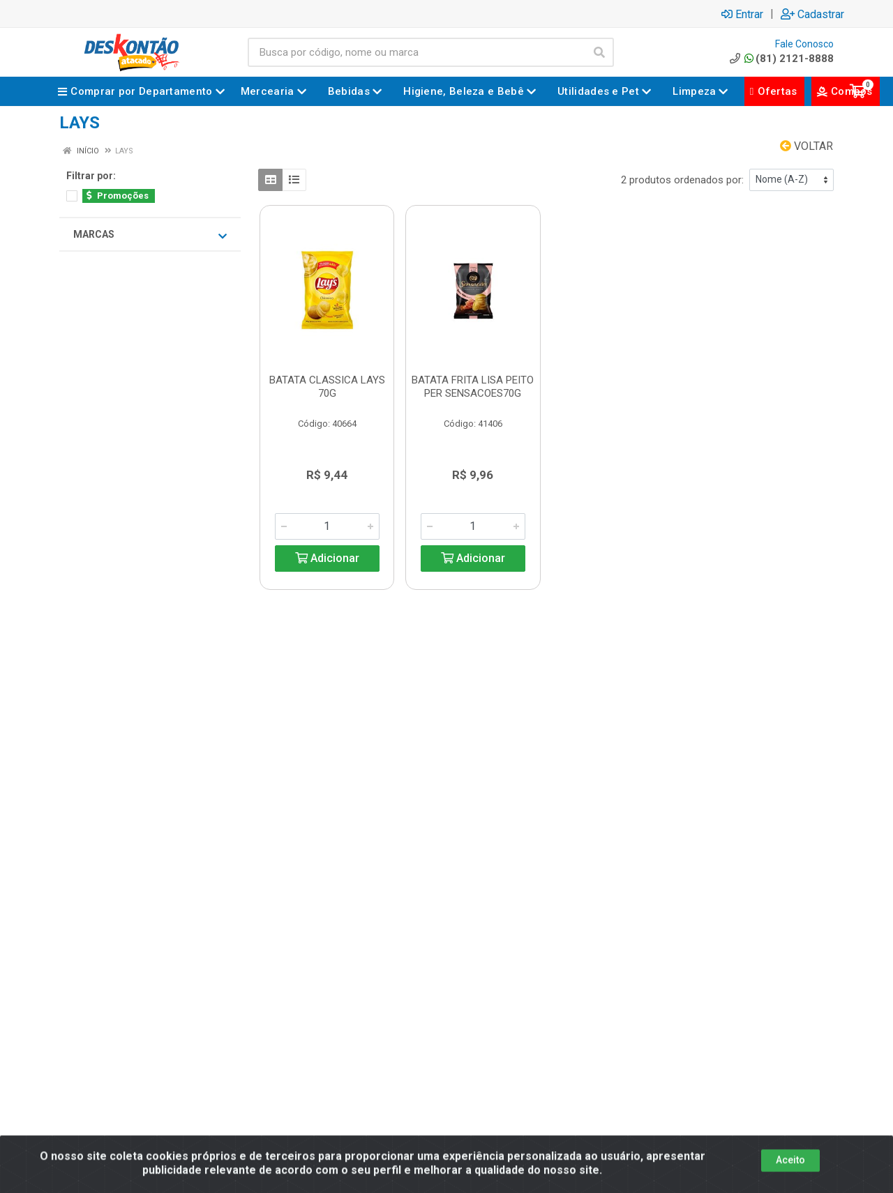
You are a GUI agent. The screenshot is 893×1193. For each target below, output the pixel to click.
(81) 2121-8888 (780, 58)
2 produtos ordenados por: (682, 180)
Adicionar (327, 558)
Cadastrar (812, 14)
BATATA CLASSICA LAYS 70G (327, 387)
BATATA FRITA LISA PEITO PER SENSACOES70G (473, 387)
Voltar (806, 146)
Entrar (742, 14)
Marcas (150, 235)
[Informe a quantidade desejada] (327, 526)
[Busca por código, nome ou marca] (416, 52)
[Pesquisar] (599, 52)
